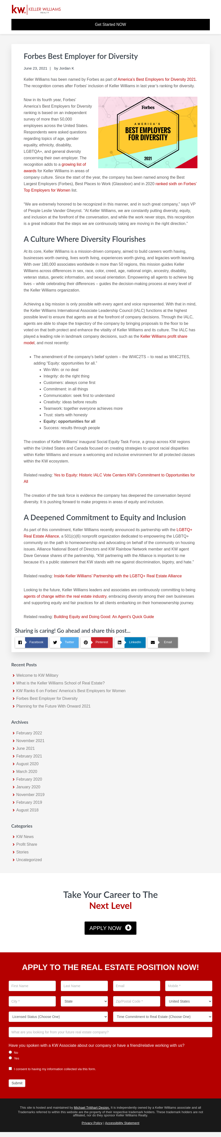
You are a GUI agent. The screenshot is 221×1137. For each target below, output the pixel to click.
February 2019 (29, 802)
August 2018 (27, 810)
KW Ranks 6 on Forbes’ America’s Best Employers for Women (71, 691)
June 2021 (25, 748)
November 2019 (30, 795)
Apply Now (106, 928)
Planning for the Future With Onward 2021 (53, 706)
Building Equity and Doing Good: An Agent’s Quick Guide (104, 617)
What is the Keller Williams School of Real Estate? (60, 683)
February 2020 (29, 779)
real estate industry (89, 596)
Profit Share (26, 844)
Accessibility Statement (122, 1123)
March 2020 (26, 771)
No (13, 1052)
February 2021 (29, 756)
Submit (17, 1083)
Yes (14, 1058)
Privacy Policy (92, 1123)
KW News (25, 837)
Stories (22, 852)
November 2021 (30, 741)
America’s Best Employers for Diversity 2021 (157, 79)
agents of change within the (48, 596)
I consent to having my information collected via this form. (52, 1069)
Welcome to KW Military (37, 675)
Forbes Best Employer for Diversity (47, 698)
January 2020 (28, 787)
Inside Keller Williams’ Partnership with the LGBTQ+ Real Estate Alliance (118, 576)
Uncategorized (29, 860)
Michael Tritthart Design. (92, 1107)
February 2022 (29, 733)
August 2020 (27, 764)
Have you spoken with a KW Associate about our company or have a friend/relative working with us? (97, 1045)
